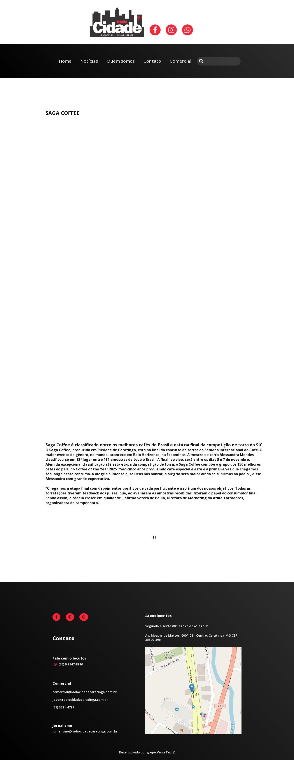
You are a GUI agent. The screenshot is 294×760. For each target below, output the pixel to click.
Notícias (89, 61)
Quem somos (121, 61)
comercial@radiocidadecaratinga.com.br (84, 692)
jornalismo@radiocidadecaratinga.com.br (84, 731)
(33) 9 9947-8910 (67, 664)
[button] (191, 688)
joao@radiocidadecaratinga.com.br (80, 700)
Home (65, 61)
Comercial (180, 61)
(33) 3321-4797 (63, 707)
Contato (152, 61)
